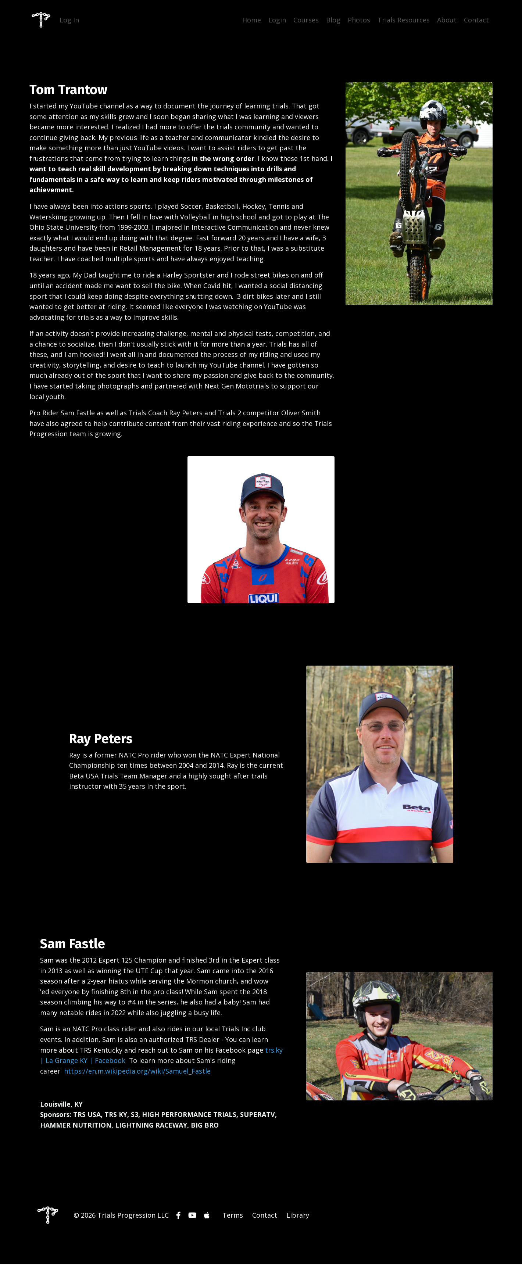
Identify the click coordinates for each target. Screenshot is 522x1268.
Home (251, 19)
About (447, 19)
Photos (359, 19)
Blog (333, 19)
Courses (306, 19)
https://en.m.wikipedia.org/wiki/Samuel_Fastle (137, 1074)
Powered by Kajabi (470, 1249)
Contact (476, 19)
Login (277, 19)
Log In (69, 19)
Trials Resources (404, 19)
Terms (232, 1219)
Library (297, 1219)
